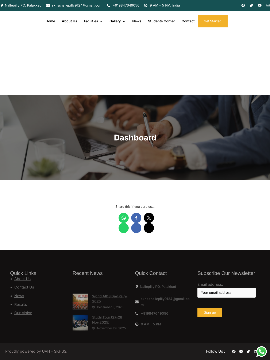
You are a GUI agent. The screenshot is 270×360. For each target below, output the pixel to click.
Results (20, 304)
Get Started (212, 21)
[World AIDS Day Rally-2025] (80, 316)
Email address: (226, 290)
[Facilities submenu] (101, 21)
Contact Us (24, 287)
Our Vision (23, 313)
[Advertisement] (135, 63)
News (19, 296)
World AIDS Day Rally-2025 (109, 312)
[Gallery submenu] (123, 21)
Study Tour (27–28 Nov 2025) (107, 333)
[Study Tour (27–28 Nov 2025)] (80, 337)
